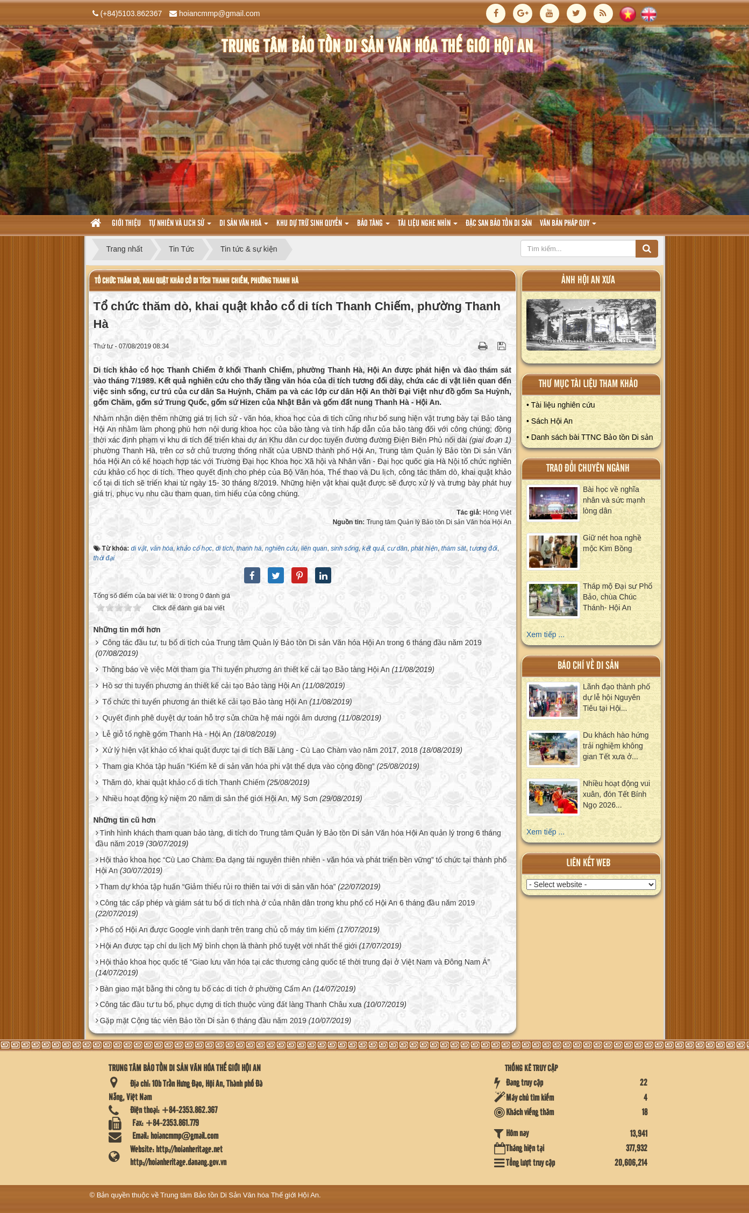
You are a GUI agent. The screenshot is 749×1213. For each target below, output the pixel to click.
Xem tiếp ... (545, 634)
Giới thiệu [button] (126, 223)
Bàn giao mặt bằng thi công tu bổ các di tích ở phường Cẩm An (205, 988)
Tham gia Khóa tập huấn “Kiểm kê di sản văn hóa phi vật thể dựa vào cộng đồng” (238, 766)
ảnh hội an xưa (588, 280)
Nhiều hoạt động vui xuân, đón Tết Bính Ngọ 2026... (616, 794)
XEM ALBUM (591, 327)
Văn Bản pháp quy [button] (568, 226)
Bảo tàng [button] (373, 226)
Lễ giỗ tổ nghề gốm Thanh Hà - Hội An (166, 734)
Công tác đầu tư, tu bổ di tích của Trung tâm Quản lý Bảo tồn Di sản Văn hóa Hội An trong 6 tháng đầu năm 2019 (291, 642)
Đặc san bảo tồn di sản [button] (499, 223)
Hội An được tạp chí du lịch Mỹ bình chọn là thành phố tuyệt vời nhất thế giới (227, 945)
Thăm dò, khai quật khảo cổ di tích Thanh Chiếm (183, 782)
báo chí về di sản (588, 665)
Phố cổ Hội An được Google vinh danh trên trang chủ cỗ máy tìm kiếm (216, 929)
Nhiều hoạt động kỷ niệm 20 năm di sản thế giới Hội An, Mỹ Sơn (209, 798)
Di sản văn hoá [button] (243, 226)
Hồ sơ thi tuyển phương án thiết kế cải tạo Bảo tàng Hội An (201, 685)
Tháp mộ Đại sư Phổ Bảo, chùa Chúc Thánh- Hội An (617, 597)
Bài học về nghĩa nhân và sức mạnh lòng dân (614, 500)
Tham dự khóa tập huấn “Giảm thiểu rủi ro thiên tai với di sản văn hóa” (217, 886)
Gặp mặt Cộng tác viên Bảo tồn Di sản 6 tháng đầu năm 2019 (202, 1020)
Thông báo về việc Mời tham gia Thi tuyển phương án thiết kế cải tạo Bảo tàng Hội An (246, 669)
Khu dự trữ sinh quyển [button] (312, 226)
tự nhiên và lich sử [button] (180, 226)
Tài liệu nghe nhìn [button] (428, 226)
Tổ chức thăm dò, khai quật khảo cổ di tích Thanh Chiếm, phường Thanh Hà (196, 280)
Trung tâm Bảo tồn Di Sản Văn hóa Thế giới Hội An (239, 1195)
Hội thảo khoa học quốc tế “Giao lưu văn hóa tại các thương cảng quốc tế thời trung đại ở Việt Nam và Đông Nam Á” (294, 962)
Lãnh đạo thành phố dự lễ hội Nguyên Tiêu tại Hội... (616, 697)
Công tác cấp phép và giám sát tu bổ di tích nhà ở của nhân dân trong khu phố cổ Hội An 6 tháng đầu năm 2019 (287, 902)
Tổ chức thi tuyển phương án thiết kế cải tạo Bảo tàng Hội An (204, 701)
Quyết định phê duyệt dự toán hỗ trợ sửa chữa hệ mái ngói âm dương (219, 717)
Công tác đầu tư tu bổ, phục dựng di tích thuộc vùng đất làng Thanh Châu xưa (230, 1004)
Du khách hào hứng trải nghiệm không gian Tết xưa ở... (616, 746)
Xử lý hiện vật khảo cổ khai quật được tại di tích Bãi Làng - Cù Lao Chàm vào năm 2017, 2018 (259, 750)
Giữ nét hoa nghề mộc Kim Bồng (612, 543)
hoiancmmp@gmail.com (219, 13)
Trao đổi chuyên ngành (588, 468)
